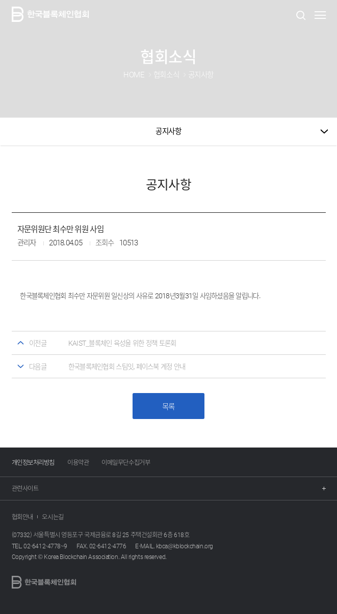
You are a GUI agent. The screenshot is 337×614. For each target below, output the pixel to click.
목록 (168, 406)
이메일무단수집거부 (125, 462)
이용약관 (78, 462)
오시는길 (52, 516)
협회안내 (22, 516)
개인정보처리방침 (33, 462)
